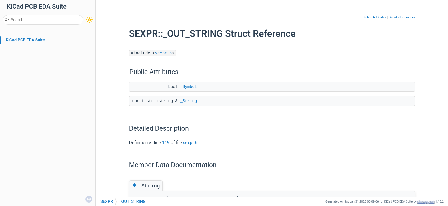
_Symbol (188, 86)
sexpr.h (163, 53)
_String (188, 101)
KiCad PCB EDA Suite (25, 40)
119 (166, 142)
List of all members (402, 17)
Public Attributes (374, 17)
